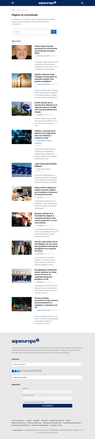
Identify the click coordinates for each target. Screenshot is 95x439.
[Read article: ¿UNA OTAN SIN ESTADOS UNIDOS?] (22, 170)
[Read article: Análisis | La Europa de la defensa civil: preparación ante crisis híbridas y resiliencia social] (22, 137)
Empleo (68, 420)
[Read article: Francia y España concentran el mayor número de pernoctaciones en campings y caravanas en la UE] (22, 304)
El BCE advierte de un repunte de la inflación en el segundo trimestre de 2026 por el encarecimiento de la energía (46, 107)
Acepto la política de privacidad (33, 402)
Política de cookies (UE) (19, 423)
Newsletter (36, 420)
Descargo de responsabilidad (40, 425)
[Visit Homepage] (47, 3)
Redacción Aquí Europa (43, 56)
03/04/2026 (48, 114)
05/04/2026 (54, 56)
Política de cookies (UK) (34, 423)
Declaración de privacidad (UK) (52, 423)
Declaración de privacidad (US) (21, 425)
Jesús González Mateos (43, 169)
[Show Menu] (13, 3)
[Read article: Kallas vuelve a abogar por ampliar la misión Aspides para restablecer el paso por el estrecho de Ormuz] (22, 193)
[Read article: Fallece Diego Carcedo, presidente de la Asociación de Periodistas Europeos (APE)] (22, 52)
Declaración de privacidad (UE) (72, 423)
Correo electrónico (28, 395)
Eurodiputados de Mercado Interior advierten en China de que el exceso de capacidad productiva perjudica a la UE (46, 274)
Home (13, 10)
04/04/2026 (54, 84)
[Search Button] (82, 3)
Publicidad (44, 420)
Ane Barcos (40, 114)
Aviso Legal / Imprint (56, 425)
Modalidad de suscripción (56, 420)
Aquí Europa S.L (18, 430)
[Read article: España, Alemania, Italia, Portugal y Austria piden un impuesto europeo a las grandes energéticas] (22, 80)
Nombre (25, 388)
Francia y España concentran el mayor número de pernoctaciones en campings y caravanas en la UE (46, 302)
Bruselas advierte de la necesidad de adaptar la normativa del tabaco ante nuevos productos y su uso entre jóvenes (46, 218)
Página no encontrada (22, 10)
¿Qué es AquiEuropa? (18, 420)
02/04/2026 (48, 197)
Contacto (29, 420)
